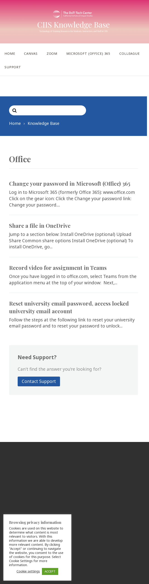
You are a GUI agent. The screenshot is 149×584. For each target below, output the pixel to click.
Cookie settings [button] (28, 571)
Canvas (30, 53)
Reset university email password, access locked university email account (69, 307)
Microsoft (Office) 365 (88, 53)
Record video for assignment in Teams (58, 267)
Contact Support (39, 381)
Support (13, 67)
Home (10, 53)
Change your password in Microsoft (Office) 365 (69, 183)
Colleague (129, 53)
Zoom (52, 53)
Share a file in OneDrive (39, 225)
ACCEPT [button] (50, 571)
